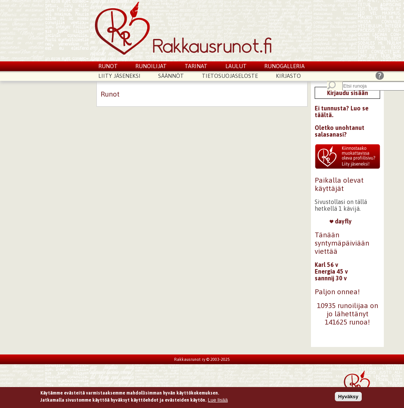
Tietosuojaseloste (230, 76)
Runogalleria (284, 66)
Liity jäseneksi (119, 76)
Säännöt (171, 76)
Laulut (236, 66)
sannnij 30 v (331, 278)
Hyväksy (348, 398)
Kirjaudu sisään (347, 92)
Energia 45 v (331, 271)
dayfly (341, 221)
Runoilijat (151, 66)
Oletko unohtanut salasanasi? (339, 131)
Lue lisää (218, 401)
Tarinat (196, 66)
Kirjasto (288, 76)
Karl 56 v (326, 264)
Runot (108, 66)
